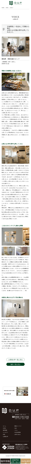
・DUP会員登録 (17, 432)
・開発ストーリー (17, 426)
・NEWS (4, 428)
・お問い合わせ (17, 434)
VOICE (7, 7)
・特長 (3, 434)
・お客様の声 (5, 436)
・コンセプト (5, 432)
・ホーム (4, 426)
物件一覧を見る (15, 364)
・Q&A (15, 428)
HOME (3, 7)
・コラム (16, 430)
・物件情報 (4, 430)
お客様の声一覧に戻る (16, 360)
